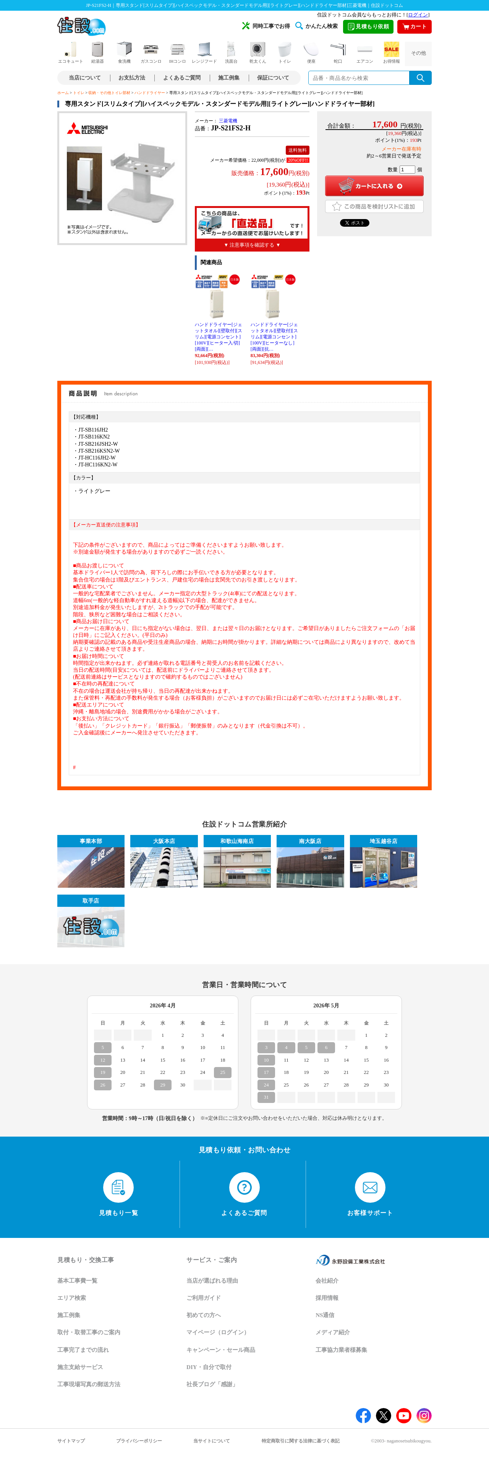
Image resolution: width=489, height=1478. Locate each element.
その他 (418, 53)
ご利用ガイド (203, 1298)
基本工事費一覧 (77, 1281)
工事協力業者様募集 (341, 1350)
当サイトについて (211, 1441)
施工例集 (229, 78)
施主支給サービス (80, 1367)
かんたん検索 (316, 25)
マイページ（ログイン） (217, 1332)
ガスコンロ (151, 52)
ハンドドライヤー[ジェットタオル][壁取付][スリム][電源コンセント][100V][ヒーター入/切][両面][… (218, 337)
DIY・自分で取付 (209, 1367)
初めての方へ (203, 1315)
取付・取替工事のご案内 (88, 1332)
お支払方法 (131, 78)
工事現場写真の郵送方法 (88, 1384)
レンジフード (204, 52)
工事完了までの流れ (83, 1350)
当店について (85, 78)
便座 (311, 52)
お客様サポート (370, 1194)
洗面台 (231, 52)
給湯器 (97, 52)
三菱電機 (228, 120)
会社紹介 (327, 1281)
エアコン (364, 52)
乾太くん (257, 52)
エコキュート (70, 52)
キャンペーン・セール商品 (220, 1350)
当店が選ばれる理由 (212, 1281)
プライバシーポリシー (139, 1441)
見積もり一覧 (118, 1194)
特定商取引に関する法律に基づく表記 (301, 1441)
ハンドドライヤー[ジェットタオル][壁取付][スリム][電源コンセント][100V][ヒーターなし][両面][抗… (274, 337)
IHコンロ (177, 52)
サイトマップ (71, 1441)
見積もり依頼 (368, 26)
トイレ (284, 52)
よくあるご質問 (182, 78)
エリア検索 (71, 1298)
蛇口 (338, 52)
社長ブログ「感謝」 (212, 1384)
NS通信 (325, 1315)
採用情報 (327, 1298)
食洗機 (124, 52)
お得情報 (391, 52)
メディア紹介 (333, 1332)
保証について (273, 78)
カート (414, 26)
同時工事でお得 (266, 25)
